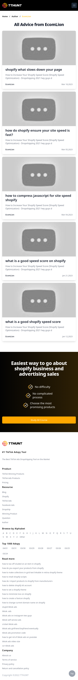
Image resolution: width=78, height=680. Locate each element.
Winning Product (9, 513)
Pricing (5, 482)
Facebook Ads (8, 505)
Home (5, 16)
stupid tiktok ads (9, 607)
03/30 (23, 548)
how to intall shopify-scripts (14, 576)
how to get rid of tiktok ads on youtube (19, 637)
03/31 (14, 548)
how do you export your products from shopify (23, 568)
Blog (4, 492)
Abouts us (6, 655)
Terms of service (9, 659)
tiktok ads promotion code (14, 633)
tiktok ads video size (11, 641)
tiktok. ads (6, 611)
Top (72, 673)
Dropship (6, 509)
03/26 (58, 548)
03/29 (31, 548)
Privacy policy (8, 664)
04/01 (5, 548)
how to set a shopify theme (14, 589)
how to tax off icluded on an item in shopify (21, 564)
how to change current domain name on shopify (23, 602)
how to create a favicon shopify (16, 598)
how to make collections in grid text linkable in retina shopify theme (32, 572)
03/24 (5, 553)
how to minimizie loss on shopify (16, 594)
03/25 (67, 548)
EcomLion (26, 16)
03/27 (49, 548)
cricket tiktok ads (9, 624)
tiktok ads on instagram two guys (17, 615)
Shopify (5, 496)
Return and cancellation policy (15, 668)
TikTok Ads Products (11, 478)
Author (15, 16)
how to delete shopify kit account (17, 585)
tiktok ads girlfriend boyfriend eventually (20, 628)
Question (6, 518)
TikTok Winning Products (13, 474)
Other (22, 537)
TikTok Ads (7, 500)
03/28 (40, 548)
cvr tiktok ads (8, 645)
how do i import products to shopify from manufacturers (27, 581)
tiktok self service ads (11, 620)
